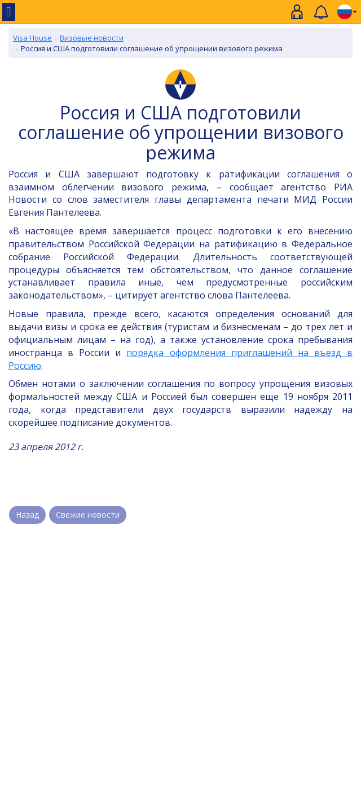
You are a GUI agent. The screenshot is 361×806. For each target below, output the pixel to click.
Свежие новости (88, 514)
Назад (27, 514)
